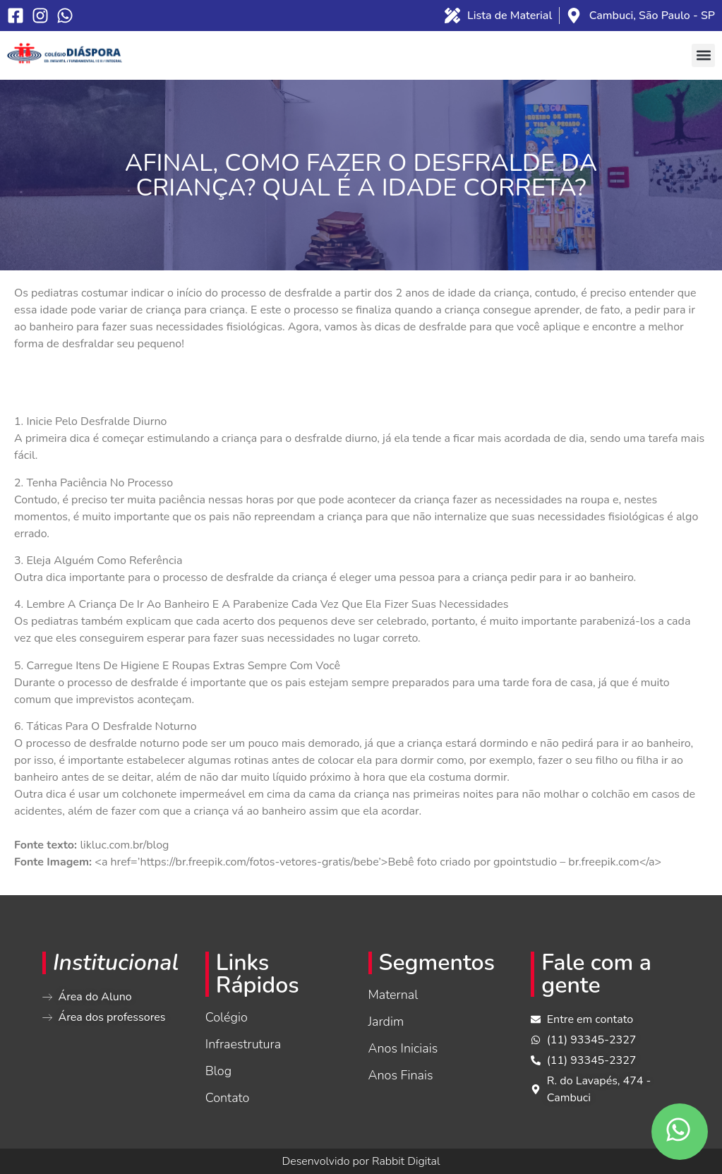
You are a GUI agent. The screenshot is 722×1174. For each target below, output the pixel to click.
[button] (703, 55)
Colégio (226, 1017)
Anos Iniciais (403, 1048)
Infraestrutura (243, 1044)
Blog (218, 1070)
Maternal (393, 994)
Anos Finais (400, 1075)
